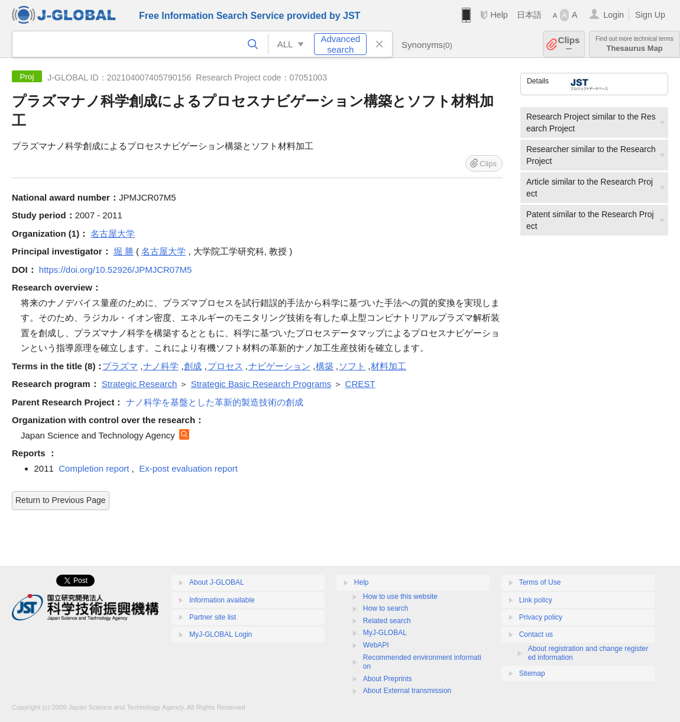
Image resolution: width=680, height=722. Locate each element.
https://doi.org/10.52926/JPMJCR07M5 (115, 270)
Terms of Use (540, 582)
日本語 (529, 15)
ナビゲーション (279, 366)
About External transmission (407, 690)
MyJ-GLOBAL (385, 632)
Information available (222, 600)
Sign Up (650, 15)
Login (613, 15)
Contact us (536, 634)
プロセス (225, 366)
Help (498, 15)
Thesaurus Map (634, 44)
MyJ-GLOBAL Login (220, 634)
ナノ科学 (161, 366)
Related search (387, 621)
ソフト (352, 366)
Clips (569, 44)
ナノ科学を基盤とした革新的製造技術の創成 (214, 402)
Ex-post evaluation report (188, 468)
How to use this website (400, 596)
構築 (324, 366)
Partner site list (212, 617)
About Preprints (387, 679)
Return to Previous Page (60, 500)
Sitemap (532, 673)
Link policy (535, 600)
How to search (386, 608)
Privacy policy (540, 617)
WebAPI (376, 645)
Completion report (94, 468)
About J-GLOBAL (216, 582)
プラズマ (120, 366)
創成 (193, 366)
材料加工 (388, 366)
